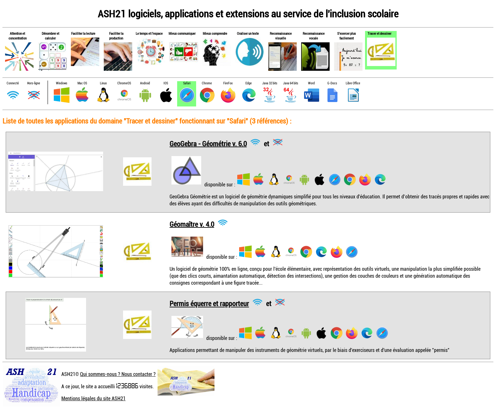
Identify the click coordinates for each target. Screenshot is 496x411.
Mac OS (82, 83)
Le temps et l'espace (149, 33)
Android (145, 83)
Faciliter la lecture (83, 33)
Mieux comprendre (215, 33)
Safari (186, 83)
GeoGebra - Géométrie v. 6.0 (208, 143)
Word (311, 83)
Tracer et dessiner (379, 33)
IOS (166, 83)
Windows (61, 83)
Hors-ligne (33, 83)
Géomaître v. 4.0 (192, 224)
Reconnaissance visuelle (281, 35)
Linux (103, 83)
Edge (248, 83)
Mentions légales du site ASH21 (93, 398)
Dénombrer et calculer (50, 35)
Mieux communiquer (182, 33)
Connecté (13, 83)
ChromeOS (124, 83)
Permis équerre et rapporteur (209, 303)
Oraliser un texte (248, 33)
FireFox (227, 83)
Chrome (207, 83)
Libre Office (353, 83)
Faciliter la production (116, 35)
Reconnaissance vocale (314, 35)
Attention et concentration (18, 35)
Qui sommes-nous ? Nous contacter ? (118, 374)
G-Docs (332, 83)
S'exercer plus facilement (346, 35)
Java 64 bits (290, 83)
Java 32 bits (269, 83)
